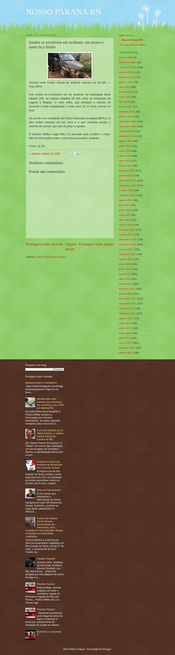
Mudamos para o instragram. (41, 382)
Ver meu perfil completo (132, 44)
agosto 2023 (126, 200)
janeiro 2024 (126, 175)
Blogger (107, 649)
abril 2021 (124, 337)
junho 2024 (125, 150)
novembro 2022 (127, 244)
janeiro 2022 (126, 293)
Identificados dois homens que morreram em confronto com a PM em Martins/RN (50, 403)
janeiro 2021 (126, 352)
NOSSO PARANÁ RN (63, 11)
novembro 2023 (127, 185)
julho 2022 (125, 264)
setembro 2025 (127, 77)
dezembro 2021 (127, 298)
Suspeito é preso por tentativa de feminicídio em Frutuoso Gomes (49, 464)
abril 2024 (124, 160)
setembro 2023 (127, 195)
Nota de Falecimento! (49, 490)
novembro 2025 (127, 67)
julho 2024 (125, 146)
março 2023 (125, 224)
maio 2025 (125, 96)
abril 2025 (124, 101)
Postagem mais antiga (96, 244)
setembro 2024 (127, 136)
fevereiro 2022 (127, 288)
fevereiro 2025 (127, 111)
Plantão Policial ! (46, 609)
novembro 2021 (127, 303)
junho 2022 (125, 269)
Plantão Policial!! (46, 558)
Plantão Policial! (46, 584)
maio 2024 (125, 155)
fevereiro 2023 (127, 229)
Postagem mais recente (44, 244)
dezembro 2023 (127, 180)
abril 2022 (124, 278)
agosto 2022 (126, 259)
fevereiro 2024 (127, 170)
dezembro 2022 (127, 239)
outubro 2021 (126, 308)
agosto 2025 (126, 82)
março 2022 (125, 283)
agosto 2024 (126, 141)
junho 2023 (125, 210)
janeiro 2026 (126, 57)
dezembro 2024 (127, 121)
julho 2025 (125, 87)
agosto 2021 (126, 318)
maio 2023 (125, 215)
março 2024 (125, 165)
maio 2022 (125, 274)
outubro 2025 (126, 72)
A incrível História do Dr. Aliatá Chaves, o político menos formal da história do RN (50, 435)
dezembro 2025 (127, 62)
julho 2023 (125, 205)
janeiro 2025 (126, 116)
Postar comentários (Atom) (51, 256)
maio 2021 (125, 333)
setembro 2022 (127, 254)
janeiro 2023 (126, 234)
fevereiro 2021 (127, 347)
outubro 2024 (126, 131)
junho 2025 (125, 91)
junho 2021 (125, 328)
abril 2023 (124, 219)
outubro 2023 (126, 190)
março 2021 (125, 342)
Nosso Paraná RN (132, 39)
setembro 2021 (127, 313)
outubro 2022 (126, 249)
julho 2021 (125, 323)
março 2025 (125, 106)
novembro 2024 (127, 126)
